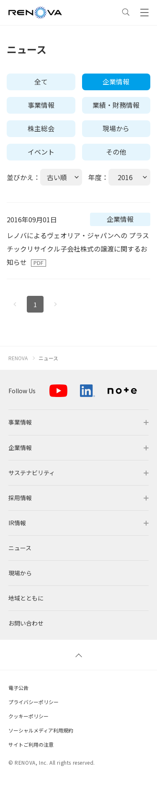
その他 (116, 152)
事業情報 (41, 105)
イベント (41, 152)
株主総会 (41, 128)
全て (41, 81)
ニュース (48, 358)
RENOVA (18, 358)
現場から (116, 128)
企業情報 (116, 81)
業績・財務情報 (116, 105)
